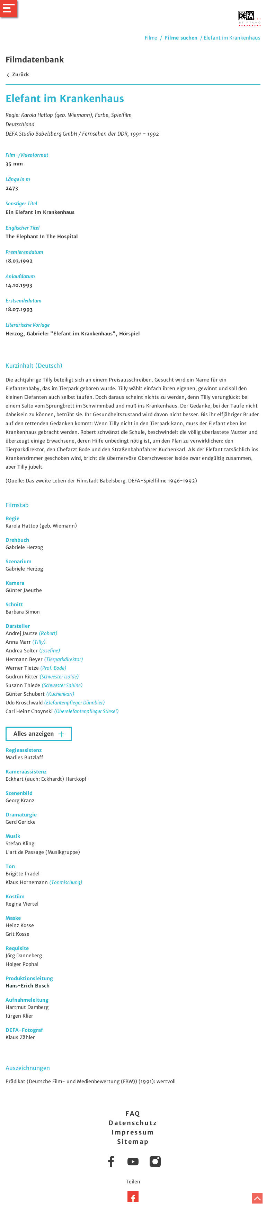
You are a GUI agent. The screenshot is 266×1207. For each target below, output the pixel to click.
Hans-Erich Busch (28, 986)
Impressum (133, 1132)
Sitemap (133, 1142)
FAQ (132, 1114)
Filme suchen (181, 38)
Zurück (17, 74)
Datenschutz (132, 1123)
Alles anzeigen (35, 733)
